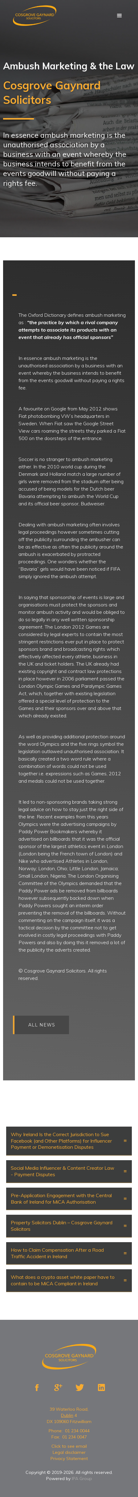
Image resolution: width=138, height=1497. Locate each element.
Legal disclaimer (69, 1452)
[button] (119, 15)
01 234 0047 (74, 1437)
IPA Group (82, 1478)
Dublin (67, 1415)
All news (45, 1025)
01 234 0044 (77, 1431)
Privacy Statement (69, 1458)
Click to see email (69, 1446)
